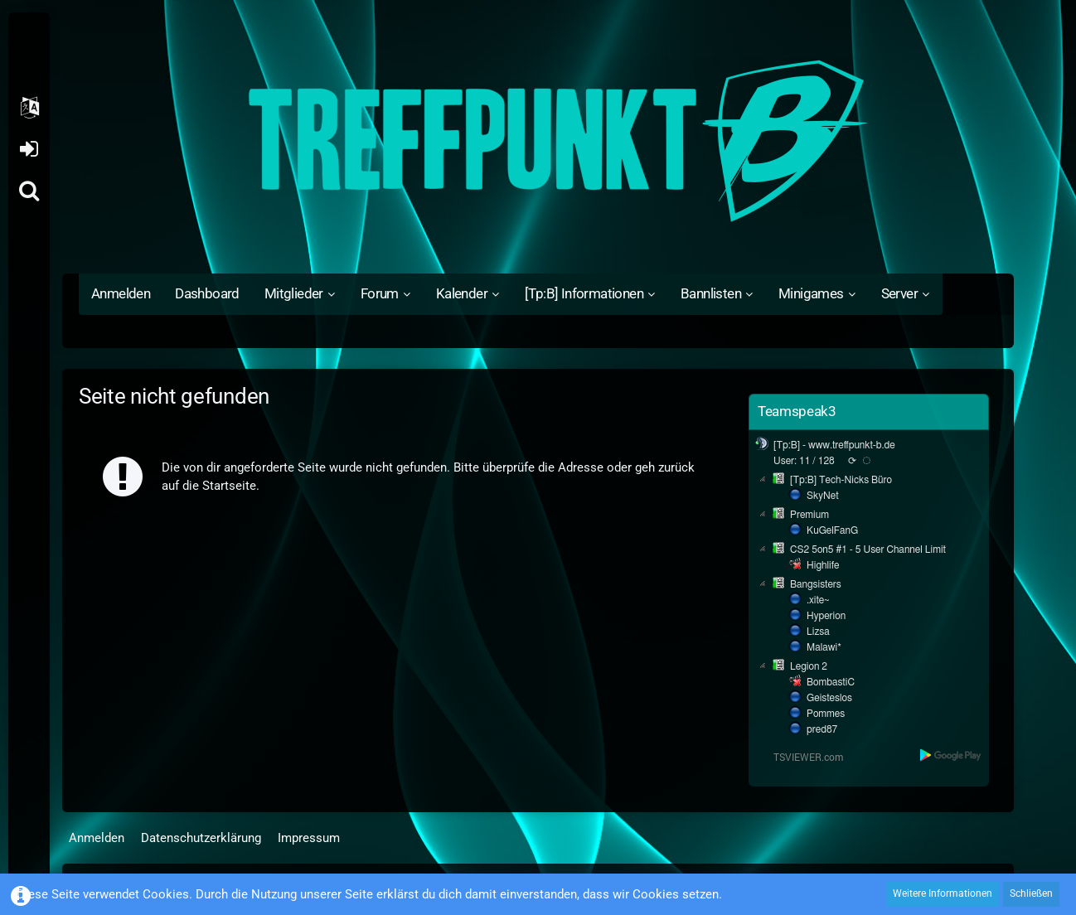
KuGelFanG (832, 530)
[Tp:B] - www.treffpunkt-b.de (834, 445)
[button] (29, 107)
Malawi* (824, 647)
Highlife (823, 565)
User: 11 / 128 (804, 461)
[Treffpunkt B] (538, 141)
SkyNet (822, 496)
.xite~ (818, 600)
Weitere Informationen (942, 893)
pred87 (822, 729)
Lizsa (818, 632)
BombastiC (831, 682)
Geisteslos (829, 698)
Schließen (1031, 893)
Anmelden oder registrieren (28, 149)
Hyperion (826, 616)
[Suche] (29, 190)
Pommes (826, 714)
